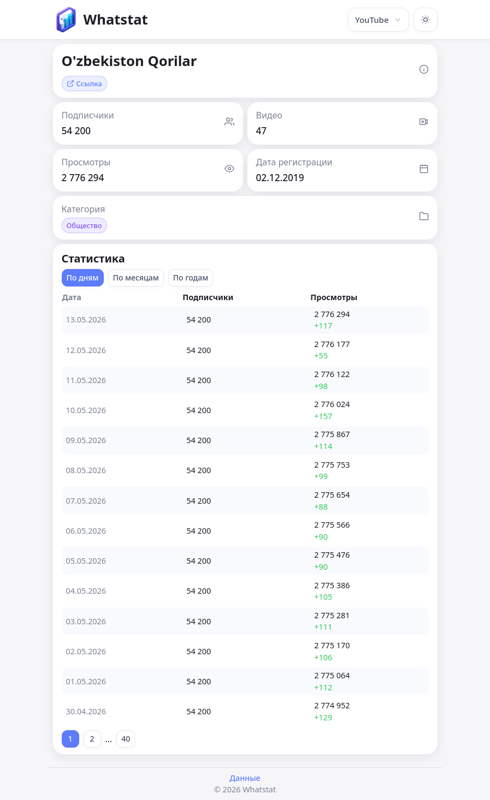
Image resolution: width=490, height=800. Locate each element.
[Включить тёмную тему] (426, 20)
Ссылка (84, 83)
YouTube (378, 19)
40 (125, 738)
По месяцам (136, 277)
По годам (191, 277)
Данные (244, 778)
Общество (84, 225)
